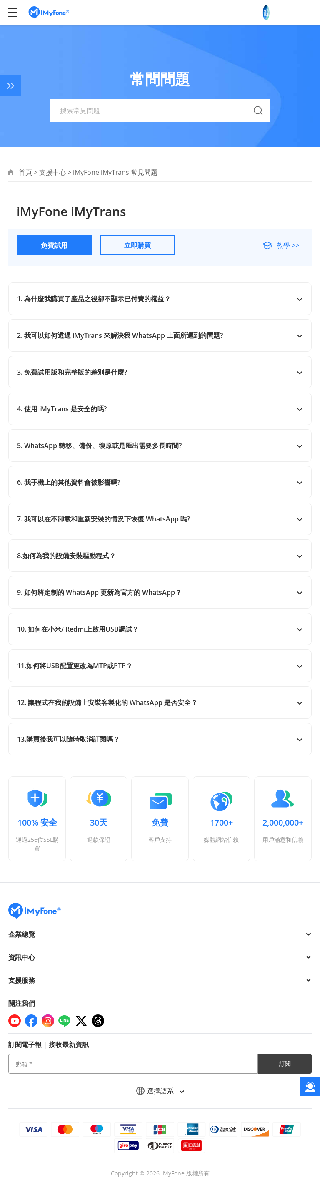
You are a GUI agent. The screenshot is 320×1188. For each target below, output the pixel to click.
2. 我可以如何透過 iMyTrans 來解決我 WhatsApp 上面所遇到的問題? (160, 335)
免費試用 (54, 245)
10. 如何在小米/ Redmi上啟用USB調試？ (160, 629)
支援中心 (52, 172)
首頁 (25, 172)
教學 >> (287, 245)
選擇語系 (160, 1090)
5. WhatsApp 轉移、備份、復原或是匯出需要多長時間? (160, 445)
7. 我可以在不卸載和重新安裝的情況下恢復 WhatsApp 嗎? (160, 519)
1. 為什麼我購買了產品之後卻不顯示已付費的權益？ (160, 298)
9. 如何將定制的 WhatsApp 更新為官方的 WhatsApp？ (160, 592)
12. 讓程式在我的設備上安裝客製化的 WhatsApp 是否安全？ (160, 702)
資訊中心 (21, 957)
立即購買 (137, 245)
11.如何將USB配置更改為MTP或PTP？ (160, 665)
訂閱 (285, 1063)
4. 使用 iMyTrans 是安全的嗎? (160, 408)
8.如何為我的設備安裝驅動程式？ (160, 555)
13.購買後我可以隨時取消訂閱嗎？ (160, 739)
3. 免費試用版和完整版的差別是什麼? (160, 372)
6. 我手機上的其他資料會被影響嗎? (160, 482)
